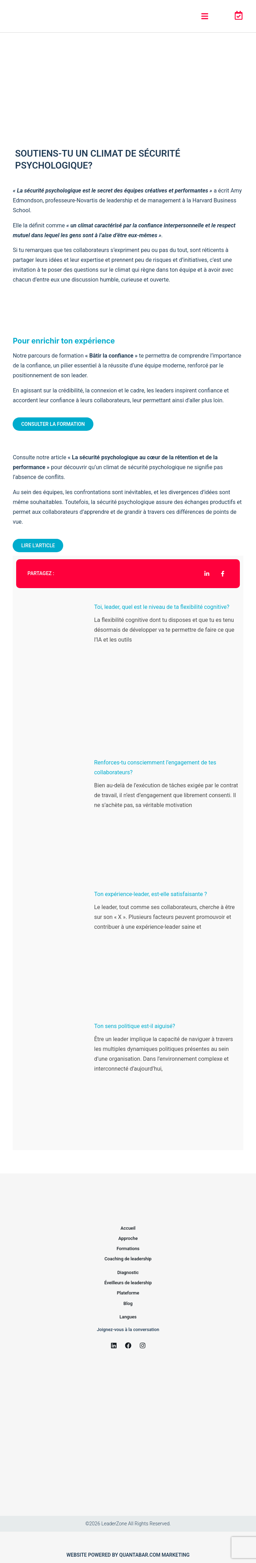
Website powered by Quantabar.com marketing (127, 1555)
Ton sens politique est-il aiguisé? (134, 1026)
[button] (204, 16)
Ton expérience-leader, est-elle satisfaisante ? (150, 894)
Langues (128, 1316)
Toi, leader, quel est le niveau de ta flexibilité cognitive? (161, 607)
